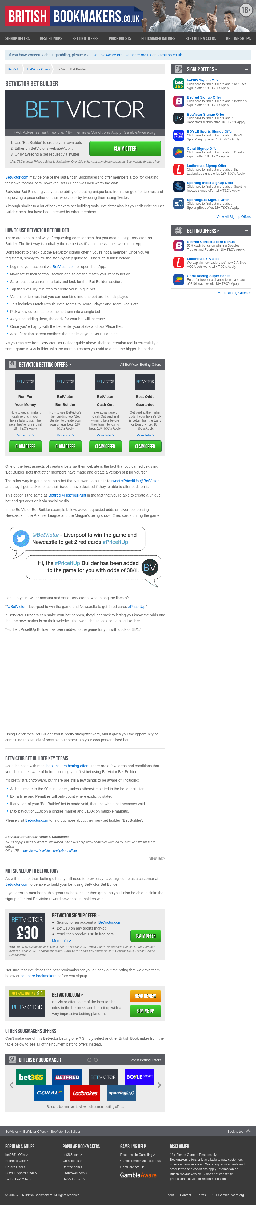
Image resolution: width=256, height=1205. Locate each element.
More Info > (25, 435)
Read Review (145, 996)
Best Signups (51, 38)
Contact (185, 1195)
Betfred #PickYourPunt (67, 495)
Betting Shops (238, 38)
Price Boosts (120, 38)
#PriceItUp (136, 606)
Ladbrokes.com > (75, 1173)
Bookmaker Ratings (158, 38)
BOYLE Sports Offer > (21, 1173)
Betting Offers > (203, 230)
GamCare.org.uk (132, 1167)
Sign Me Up (145, 1011)
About (169, 1195)
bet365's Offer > (16, 1155)
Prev (11, 1085)
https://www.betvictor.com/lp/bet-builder (49, 851)
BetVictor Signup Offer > (76, 915)
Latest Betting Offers (145, 1060)
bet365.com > (72, 1155)
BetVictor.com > (67, 994)
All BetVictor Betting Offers (140, 365)
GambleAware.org (108, 55)
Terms (201, 1195)
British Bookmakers (57, 20)
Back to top (235, 1131)
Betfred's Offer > (17, 1161)
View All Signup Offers (234, 217)
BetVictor (11, 1131)
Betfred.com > (73, 1167)
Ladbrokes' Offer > (18, 1179)
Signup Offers (17, 38)
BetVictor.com (16, 177)
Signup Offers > (202, 69)
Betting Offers (85, 38)
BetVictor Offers (34, 1131)
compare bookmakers (39, 976)
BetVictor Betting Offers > (45, 364)
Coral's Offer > (15, 1167)
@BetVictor (16, 606)
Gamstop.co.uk (169, 55)
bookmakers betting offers (67, 766)
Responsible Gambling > (137, 1155)
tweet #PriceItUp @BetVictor (135, 481)
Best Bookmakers (201, 38)
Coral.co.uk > (72, 1161)
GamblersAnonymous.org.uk (140, 1161)
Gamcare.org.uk (138, 55)
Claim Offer (125, 148)
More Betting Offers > (234, 293)
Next (159, 1085)
